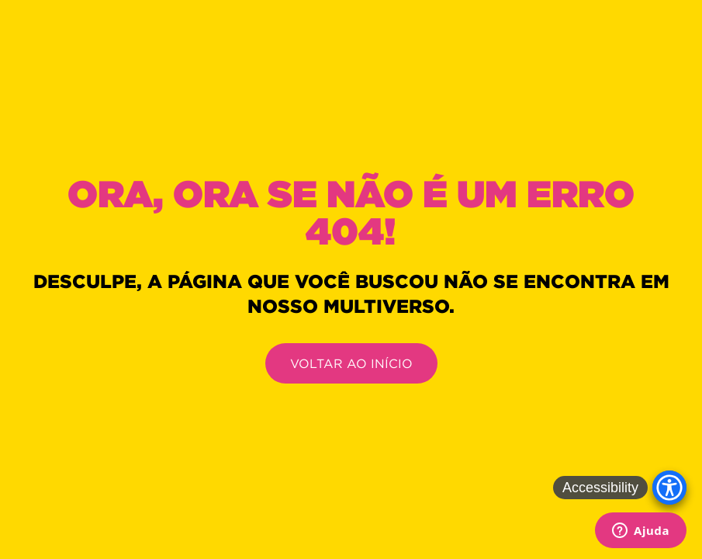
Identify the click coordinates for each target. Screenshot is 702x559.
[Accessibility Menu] (669, 487)
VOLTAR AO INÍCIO (351, 363)
